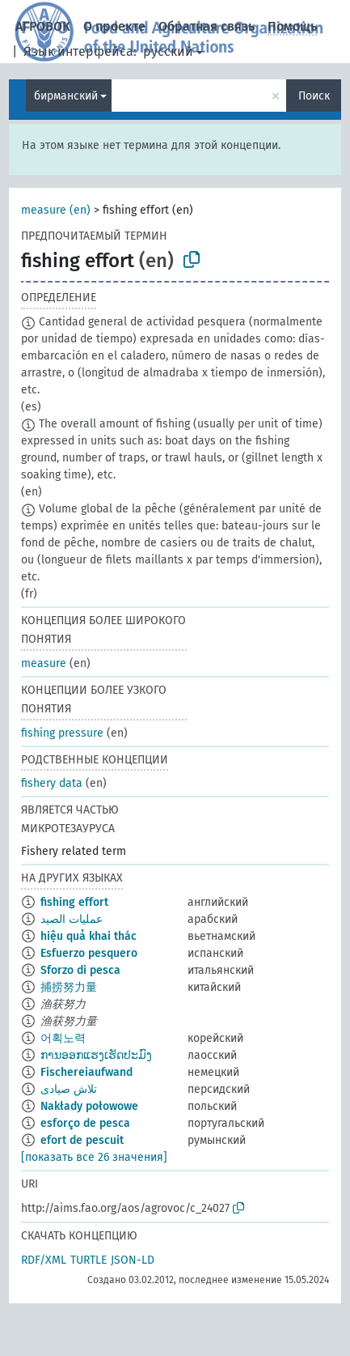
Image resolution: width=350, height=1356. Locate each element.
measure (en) (56, 210)
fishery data (51, 783)
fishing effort (74, 902)
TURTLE (88, 1260)
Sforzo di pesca (80, 970)
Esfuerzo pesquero (88, 953)
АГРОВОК (42, 26)
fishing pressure (62, 733)
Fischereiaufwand (86, 1072)
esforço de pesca (85, 1123)
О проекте (114, 26)
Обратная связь (206, 26)
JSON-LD (132, 1260)
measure (43, 663)
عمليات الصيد (71, 919)
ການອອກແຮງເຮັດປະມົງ (96, 1055)
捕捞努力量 (68, 987)
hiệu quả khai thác (88, 936)
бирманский (66, 96)
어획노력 (63, 1038)
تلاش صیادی (68, 1089)
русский (168, 51)
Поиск (314, 96)
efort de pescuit (82, 1140)
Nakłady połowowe (89, 1106)
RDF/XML (43, 1260)
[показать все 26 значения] (94, 1157)
